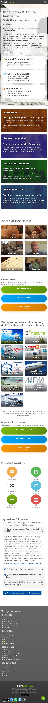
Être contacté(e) (24, 290)
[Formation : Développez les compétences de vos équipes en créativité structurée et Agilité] (24, 120)
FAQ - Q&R (6, 668)
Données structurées (31, 692)
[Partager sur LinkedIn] (20, 699)
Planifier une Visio (24, 431)
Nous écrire (24, 298)
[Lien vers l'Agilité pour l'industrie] (36, 486)
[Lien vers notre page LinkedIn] (24, 695)
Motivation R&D (8, 627)
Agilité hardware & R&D (10, 656)
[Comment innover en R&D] (12, 486)
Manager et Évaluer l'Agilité (11, 624)
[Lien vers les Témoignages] (12, 472)
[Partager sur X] (7, 699)
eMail (6, 676)
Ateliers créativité (8, 636)
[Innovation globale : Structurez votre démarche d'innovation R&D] (24, 146)
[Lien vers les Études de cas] (36, 472)
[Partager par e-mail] (24, 699)
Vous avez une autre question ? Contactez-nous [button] (22, 593)
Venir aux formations (9, 672)
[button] (23, 530)
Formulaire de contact (9, 666)
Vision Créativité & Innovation (11, 659)
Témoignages (8, 641)
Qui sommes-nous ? (9, 670)
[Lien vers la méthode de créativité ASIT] (12, 499)
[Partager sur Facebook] (11, 699)
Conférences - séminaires (10, 640)
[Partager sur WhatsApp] (15, 699)
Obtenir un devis (24, 439)
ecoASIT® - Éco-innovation (11, 652)
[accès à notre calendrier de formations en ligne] (36, 499)
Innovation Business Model (11, 625)
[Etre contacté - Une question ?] (43, 698)
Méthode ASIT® (8, 650)
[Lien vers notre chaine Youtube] (26, 695)
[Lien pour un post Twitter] (22, 695)
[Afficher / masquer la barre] (3, 699)
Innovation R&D (8, 634)
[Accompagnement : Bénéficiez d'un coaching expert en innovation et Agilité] (24, 197)
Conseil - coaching (8, 638)
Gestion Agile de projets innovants (12, 622)
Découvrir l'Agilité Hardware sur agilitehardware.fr (22, 564)
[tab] (24, 530)
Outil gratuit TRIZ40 (9, 657)
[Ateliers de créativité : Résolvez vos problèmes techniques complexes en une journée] (24, 171)
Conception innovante (9, 620)
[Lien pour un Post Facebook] (28, 695)
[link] (24, 371)
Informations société (9, 673)
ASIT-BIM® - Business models (12, 654)
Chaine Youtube (9, 643)
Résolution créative (9, 618)
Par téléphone (24, 307)
